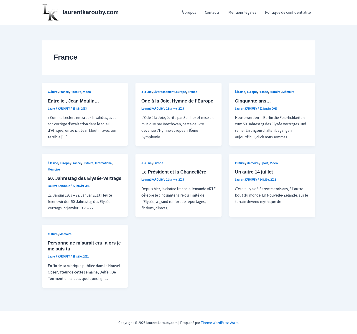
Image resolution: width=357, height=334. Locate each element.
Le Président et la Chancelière (173, 171)
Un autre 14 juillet (254, 171)
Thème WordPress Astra (220, 322)
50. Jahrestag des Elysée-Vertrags (85, 178)
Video (87, 92)
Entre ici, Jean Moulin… (73, 100)
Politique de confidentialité (288, 12)
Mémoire (288, 92)
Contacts (215, 12)
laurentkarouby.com (91, 12)
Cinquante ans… (253, 100)
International (103, 163)
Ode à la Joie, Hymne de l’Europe (177, 100)
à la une (146, 92)
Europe (181, 92)
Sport (264, 163)
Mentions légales (244, 12)
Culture (53, 92)
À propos (193, 12)
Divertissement (163, 92)
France (64, 92)
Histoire (76, 92)
